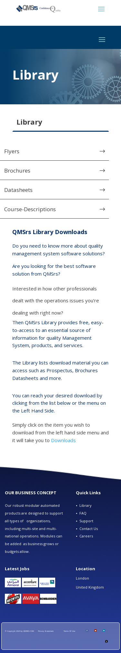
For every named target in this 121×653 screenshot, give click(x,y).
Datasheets (18, 190)
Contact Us (88, 528)
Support (86, 520)
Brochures (17, 170)
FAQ (82, 513)
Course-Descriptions (30, 209)
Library (85, 505)
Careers (86, 536)
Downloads (63, 440)
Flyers (11, 151)
